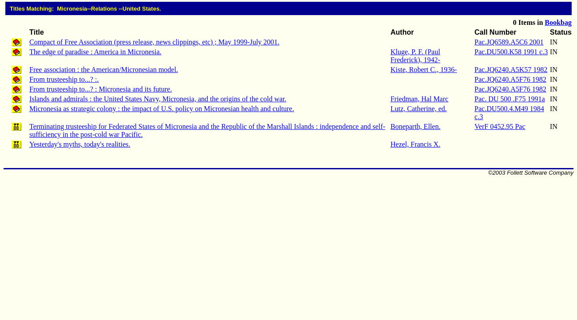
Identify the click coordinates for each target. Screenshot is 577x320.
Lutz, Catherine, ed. (419, 108)
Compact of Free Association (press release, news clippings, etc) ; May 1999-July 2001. (154, 42)
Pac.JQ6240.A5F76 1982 (510, 79)
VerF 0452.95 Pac (500, 126)
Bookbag (558, 22)
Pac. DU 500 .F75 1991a (510, 99)
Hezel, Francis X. (415, 144)
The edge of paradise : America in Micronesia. (95, 52)
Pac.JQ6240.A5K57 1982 (511, 69)
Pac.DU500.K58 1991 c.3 (511, 52)
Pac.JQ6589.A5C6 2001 (509, 42)
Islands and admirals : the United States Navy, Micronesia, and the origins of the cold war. (157, 99)
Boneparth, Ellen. (415, 126)
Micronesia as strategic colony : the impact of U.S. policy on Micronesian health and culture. (161, 108)
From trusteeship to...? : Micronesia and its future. (100, 89)
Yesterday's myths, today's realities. (79, 144)
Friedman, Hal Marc (419, 99)
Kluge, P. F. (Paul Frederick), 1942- (415, 56)
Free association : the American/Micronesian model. (103, 69)
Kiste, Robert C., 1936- (424, 69)
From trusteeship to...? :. (64, 79)
